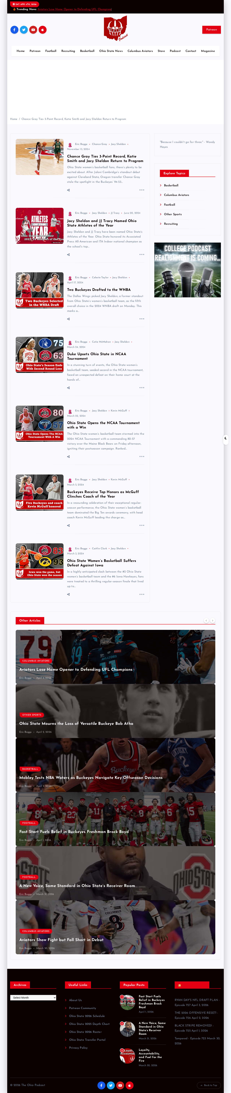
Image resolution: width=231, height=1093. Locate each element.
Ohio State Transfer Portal (87, 1040)
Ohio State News (111, 51)
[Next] (212, 620)
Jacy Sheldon (118, 144)
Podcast (175, 51)
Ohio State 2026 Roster (85, 1032)
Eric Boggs (77, 144)
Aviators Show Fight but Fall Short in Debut (61, 940)
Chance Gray (99, 144)
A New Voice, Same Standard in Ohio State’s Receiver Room (77, 886)
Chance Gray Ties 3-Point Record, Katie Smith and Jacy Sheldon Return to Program (73, 119)
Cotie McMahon (101, 342)
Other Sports (173, 214)
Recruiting (68, 51)
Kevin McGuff (119, 410)
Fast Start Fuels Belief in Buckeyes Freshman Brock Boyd (74, 832)
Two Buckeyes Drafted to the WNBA (99, 290)
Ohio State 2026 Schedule (87, 1016)
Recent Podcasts (193, 985)
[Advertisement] (115, 90)
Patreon (211, 29)
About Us (75, 1000)
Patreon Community (82, 1008)
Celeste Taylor (100, 277)
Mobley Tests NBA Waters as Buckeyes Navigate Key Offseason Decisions (91, 778)
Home (21, 51)
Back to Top (209, 1085)
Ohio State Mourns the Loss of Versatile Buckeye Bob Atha (76, 724)
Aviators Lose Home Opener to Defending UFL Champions (74, 9)
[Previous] (206, 620)
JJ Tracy (115, 213)
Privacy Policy (78, 1048)
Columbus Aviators (140, 51)
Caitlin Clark (99, 548)
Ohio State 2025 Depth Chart (89, 1024)
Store (161, 51)
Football (50, 51)
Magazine (208, 51)
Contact (191, 51)
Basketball (87, 51)
